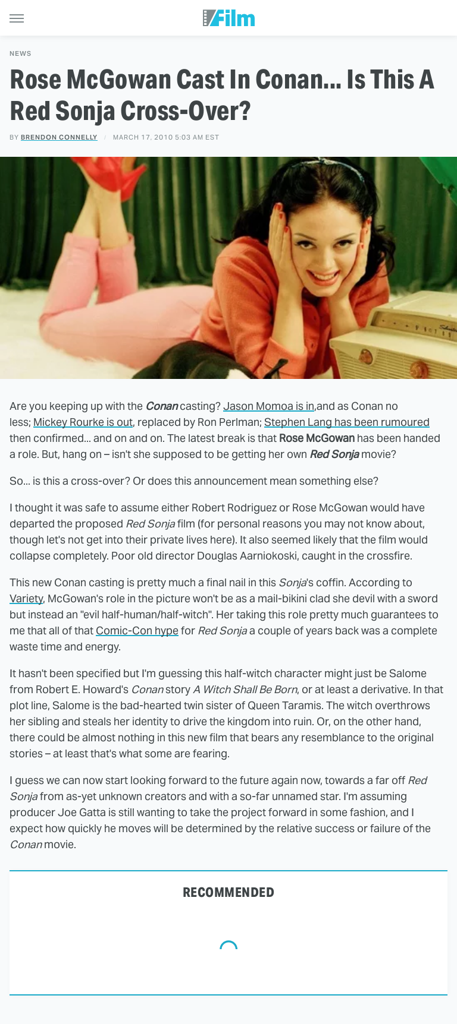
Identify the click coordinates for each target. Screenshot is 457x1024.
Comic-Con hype (137, 630)
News (21, 54)
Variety (26, 598)
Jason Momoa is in (268, 406)
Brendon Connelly (59, 137)
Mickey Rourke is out (83, 422)
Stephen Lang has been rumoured (347, 422)
